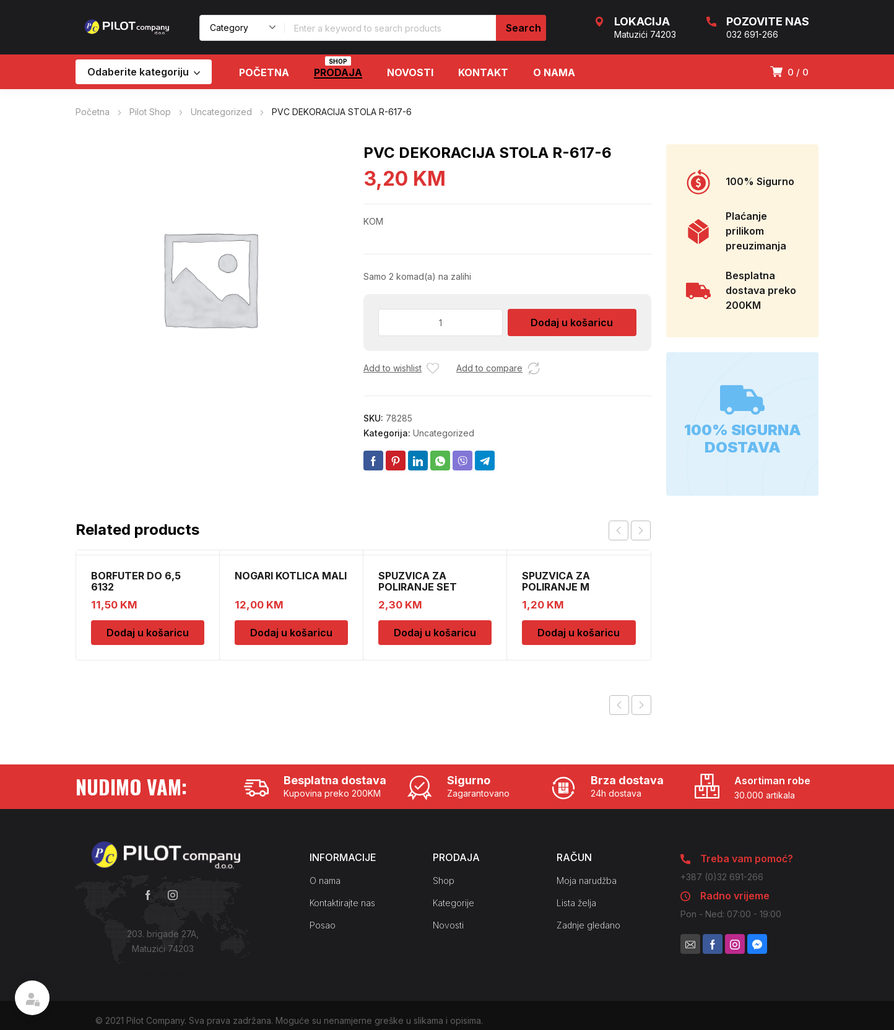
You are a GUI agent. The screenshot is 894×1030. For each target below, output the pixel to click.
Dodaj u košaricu (572, 322)
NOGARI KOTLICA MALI (291, 575)
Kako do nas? (163, 973)
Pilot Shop (150, 111)
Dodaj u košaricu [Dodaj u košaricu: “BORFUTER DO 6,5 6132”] (147, 632)
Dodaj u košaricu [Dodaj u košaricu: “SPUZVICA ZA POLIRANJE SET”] (435, 632)
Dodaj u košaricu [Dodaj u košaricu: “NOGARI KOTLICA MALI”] (291, 632)
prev (618, 530)
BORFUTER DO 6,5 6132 (136, 581)
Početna (93, 111)
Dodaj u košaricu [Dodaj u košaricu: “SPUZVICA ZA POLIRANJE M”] (578, 632)
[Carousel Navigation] (630, 530)
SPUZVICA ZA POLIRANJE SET (417, 581)
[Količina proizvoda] (440, 322)
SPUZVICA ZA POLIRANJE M (556, 581)
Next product (641, 705)
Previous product (619, 705)
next (641, 530)
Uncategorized (221, 111)
